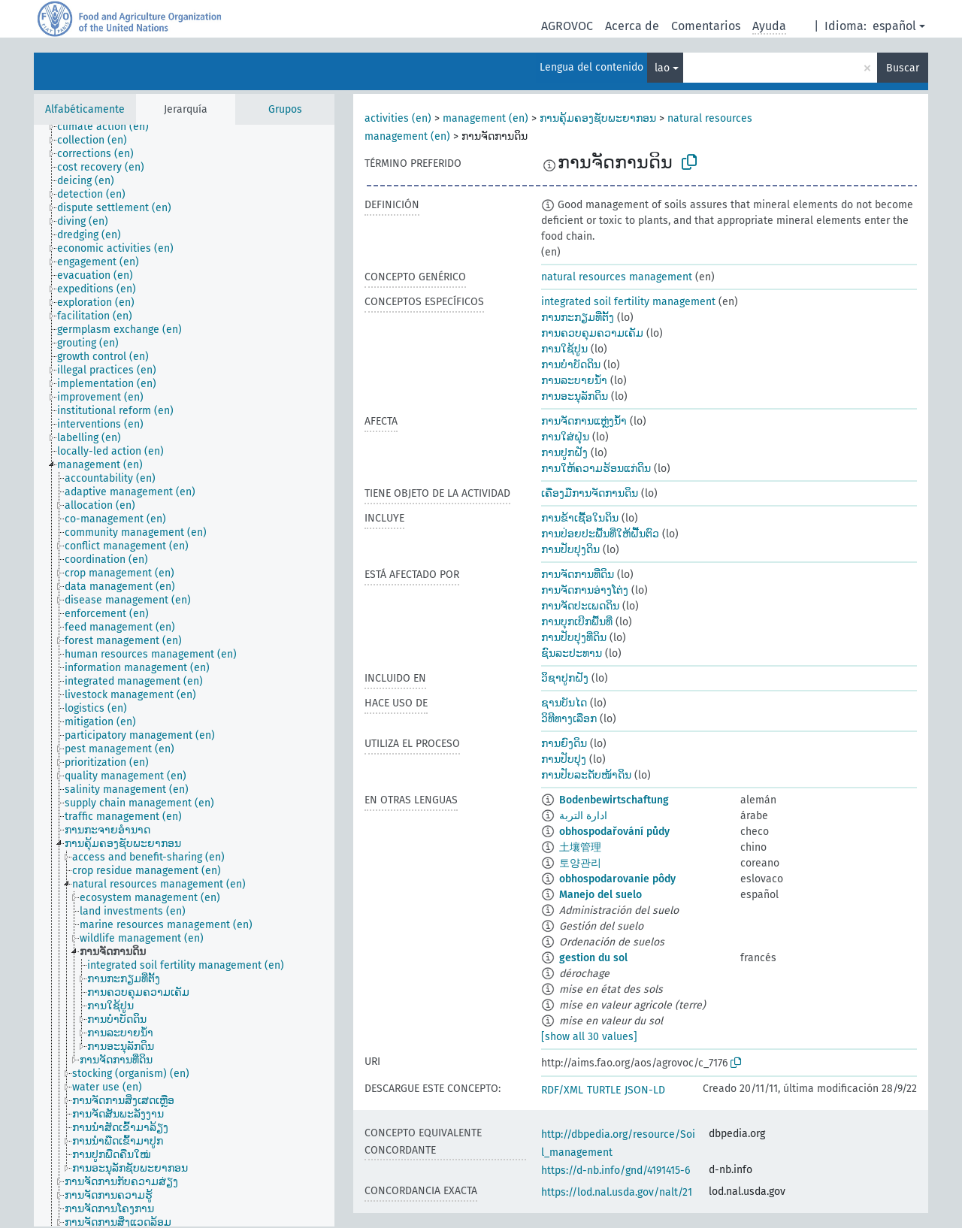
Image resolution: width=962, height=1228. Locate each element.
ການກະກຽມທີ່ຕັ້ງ (577, 317)
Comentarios (705, 26)
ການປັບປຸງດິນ (570, 549)
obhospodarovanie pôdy (617, 879)
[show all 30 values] (589, 1036)
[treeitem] (109, 127)
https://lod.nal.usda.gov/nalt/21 (616, 1192)
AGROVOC (567, 26)
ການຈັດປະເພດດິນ (580, 606)
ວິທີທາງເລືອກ (569, 718)
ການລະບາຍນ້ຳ (574, 380)
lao (662, 68)
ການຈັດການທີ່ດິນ (577, 574)
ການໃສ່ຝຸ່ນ (565, 437)
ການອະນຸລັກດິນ (574, 396)
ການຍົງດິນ (564, 743)
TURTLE (604, 1090)
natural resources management (616, 277)
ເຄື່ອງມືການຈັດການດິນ (589, 493)
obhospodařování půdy (614, 831)
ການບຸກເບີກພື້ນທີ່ (577, 622)
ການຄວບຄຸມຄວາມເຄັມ (592, 333)
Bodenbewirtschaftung (614, 800)
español (894, 26)
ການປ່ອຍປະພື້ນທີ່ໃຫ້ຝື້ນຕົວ (600, 534)
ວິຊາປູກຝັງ (564, 678)
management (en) (485, 118)
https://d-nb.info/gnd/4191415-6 (615, 1170)
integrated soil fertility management (628, 301)
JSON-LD (645, 1090)
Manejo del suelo (600, 894)
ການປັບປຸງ (563, 759)
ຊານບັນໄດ (564, 703)
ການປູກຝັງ (564, 452)
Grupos (285, 109)
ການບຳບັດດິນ (570, 364)
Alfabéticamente (85, 109)
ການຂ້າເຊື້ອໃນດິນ (580, 518)
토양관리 (580, 863)
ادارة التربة (583, 815)
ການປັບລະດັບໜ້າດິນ (586, 775)
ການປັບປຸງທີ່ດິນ (574, 637)
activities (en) (398, 118)
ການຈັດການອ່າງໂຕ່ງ (584, 590)
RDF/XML (562, 1090)
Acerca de (632, 26)
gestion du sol (593, 957)
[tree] (184, 675)
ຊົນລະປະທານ (571, 653)
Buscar (902, 68)
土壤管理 (580, 847)
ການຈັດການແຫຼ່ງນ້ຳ (584, 421)
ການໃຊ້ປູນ (564, 349)
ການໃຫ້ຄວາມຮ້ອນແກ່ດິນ (596, 468)
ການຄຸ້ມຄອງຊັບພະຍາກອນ (598, 118)
